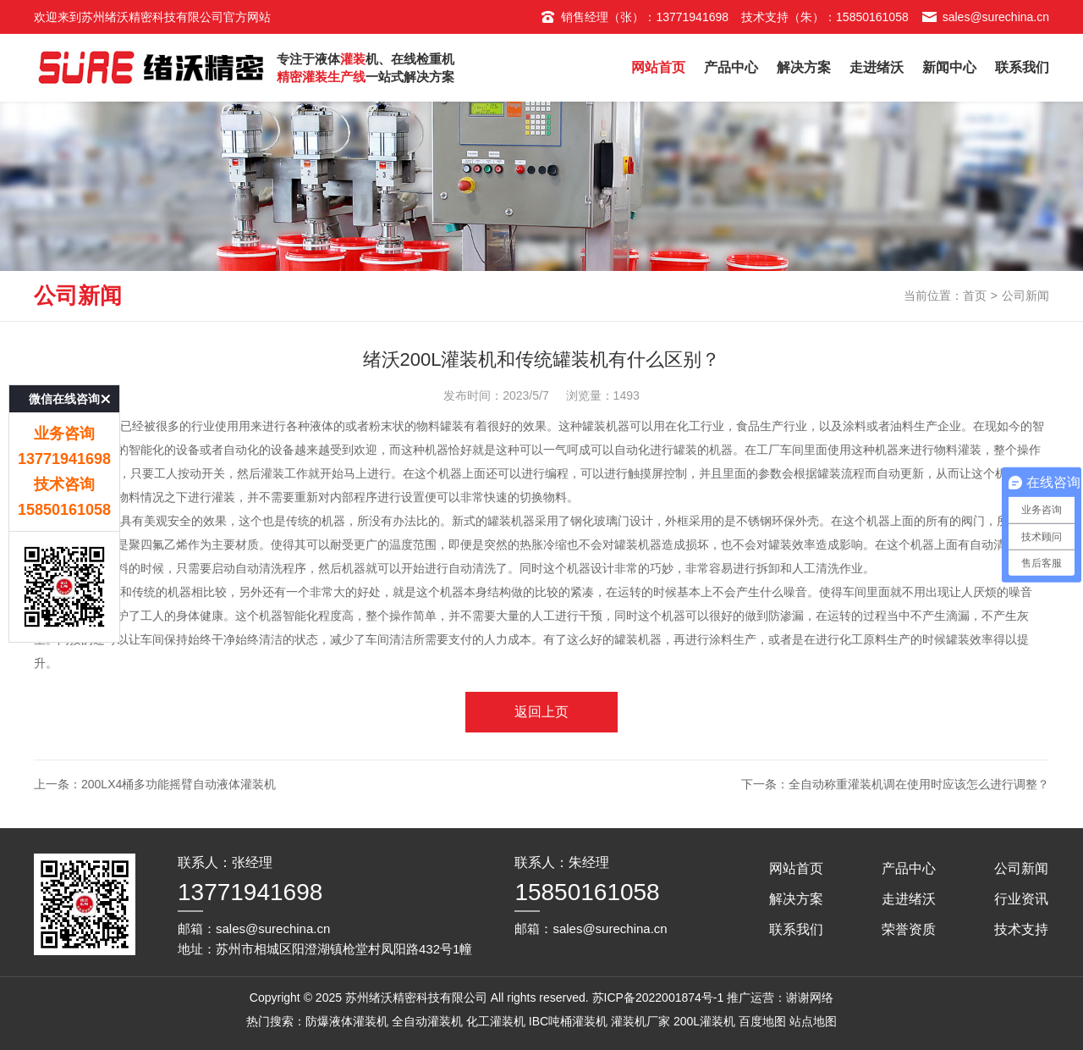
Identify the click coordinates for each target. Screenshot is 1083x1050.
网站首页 (658, 67)
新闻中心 (949, 67)
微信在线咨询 (64, 370)
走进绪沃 (876, 67)
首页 (975, 295)
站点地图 (813, 1021)
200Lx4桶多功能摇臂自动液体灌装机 (178, 784)
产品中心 (731, 67)
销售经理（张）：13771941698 (634, 16)
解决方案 (804, 67)
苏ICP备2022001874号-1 (658, 997)
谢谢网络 (809, 997)
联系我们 (1022, 67)
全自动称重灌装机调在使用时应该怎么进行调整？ (919, 784)
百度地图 (762, 1021)
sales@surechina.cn (985, 16)
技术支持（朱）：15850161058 (825, 17)
